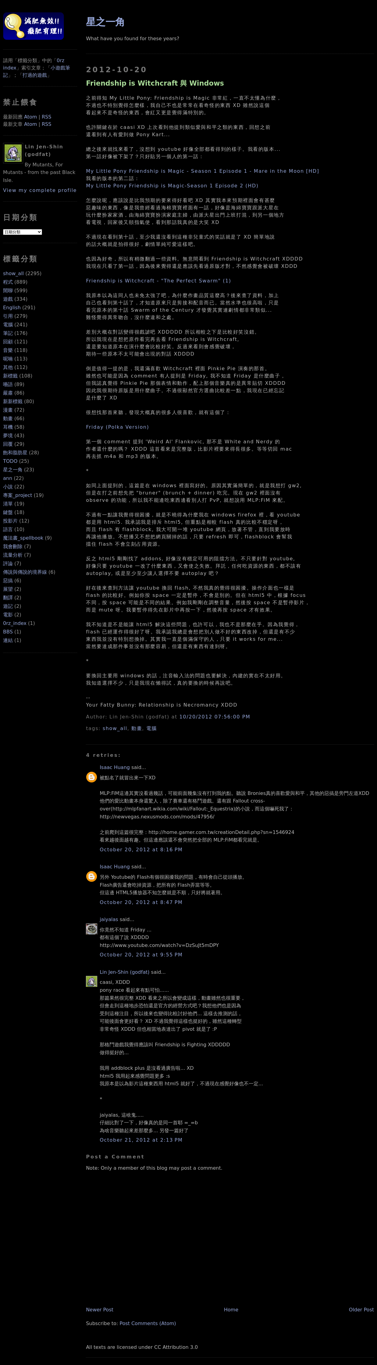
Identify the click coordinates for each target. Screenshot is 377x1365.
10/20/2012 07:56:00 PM (215, 717)
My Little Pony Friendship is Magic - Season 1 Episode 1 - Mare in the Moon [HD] (202, 171)
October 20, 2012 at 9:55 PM (141, 955)
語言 (8, 529)
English (12, 307)
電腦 (8, 325)
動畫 (8, 418)
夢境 (8, 435)
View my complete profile (40, 190)
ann (7, 478)
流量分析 (13, 555)
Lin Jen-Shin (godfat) (124, 972)
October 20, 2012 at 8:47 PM (141, 902)
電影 (8, 615)
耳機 (8, 427)
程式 (8, 282)
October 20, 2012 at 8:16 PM (141, 850)
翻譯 (8, 598)
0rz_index (15, 623)
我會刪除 (13, 546)
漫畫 (8, 410)
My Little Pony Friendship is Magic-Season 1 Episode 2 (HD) (172, 186)
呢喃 (8, 359)
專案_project (17, 495)
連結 (8, 640)
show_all (13, 273)
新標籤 (10, 376)
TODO (10, 461)
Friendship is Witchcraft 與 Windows (155, 83)
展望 (8, 589)
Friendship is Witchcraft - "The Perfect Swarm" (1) (158, 281)
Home (231, 1310)
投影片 (10, 521)
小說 (8, 487)
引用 (8, 316)
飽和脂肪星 (15, 453)
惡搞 (8, 580)
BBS (8, 632)
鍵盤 (8, 512)
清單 (8, 504)
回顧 (8, 342)
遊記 (8, 606)
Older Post (361, 1310)
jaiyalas (109, 919)
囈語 (8, 384)
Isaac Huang (115, 767)
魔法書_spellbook (23, 538)
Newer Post (99, 1310)
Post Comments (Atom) (147, 1323)
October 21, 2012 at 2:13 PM (141, 1140)
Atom (30, 117)
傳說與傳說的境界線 (25, 572)
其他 (8, 367)
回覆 (8, 444)
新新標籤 (13, 401)
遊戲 (8, 299)
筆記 (8, 333)
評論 (8, 563)
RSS (46, 117)
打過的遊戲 (35, 75)
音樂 (8, 350)
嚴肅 (8, 393)
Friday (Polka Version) (117, 427)
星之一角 (13, 470)
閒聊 (8, 290)
